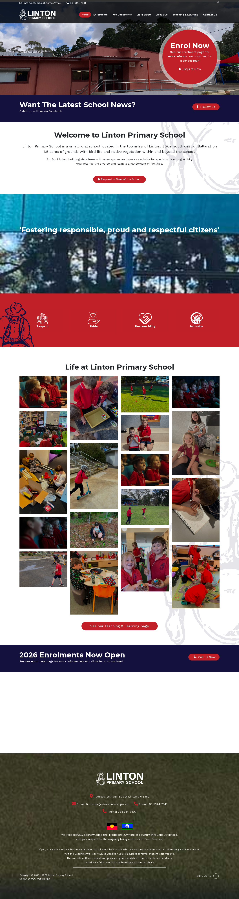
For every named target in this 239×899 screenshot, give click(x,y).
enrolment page (42, 661)
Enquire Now (189, 69)
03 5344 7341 (76, 2)
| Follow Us (206, 107)
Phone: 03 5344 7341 (150, 804)
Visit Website (166, 853)
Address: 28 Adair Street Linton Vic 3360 (119, 796)
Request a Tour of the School (119, 179)
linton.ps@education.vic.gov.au (40, 2)
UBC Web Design (40, 878)
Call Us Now (204, 657)
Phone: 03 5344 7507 (120, 811)
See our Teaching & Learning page (119, 626)
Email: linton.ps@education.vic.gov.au (100, 804)
